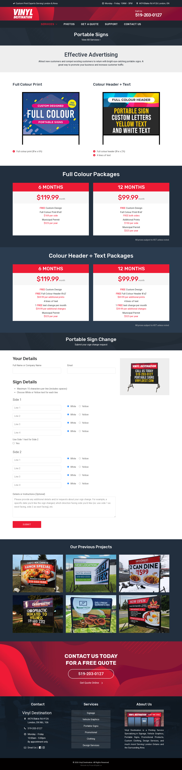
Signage (91, 713)
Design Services (91, 745)
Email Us (30, 747)
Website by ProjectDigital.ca (91, 765)
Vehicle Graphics (91, 719)
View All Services (91, 39)
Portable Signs (91, 726)
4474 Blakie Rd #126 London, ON (152, 3)
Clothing (91, 738)
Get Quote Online (92, 682)
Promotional (91, 732)
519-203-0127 (91, 673)
